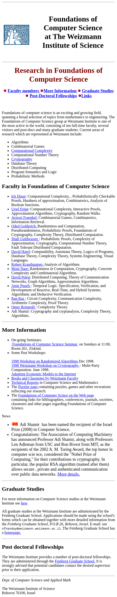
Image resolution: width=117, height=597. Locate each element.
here (24, 503)
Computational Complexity (32, 151)
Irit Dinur (18, 196)
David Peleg (20, 277)
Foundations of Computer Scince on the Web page (56, 395)
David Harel (20, 252)
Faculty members (24, 90)
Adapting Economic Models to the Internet (43, 374)
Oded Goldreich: (24, 226)
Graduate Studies (98, 90)
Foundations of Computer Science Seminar (44, 344)
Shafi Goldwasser (25, 239)
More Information (60, 90)
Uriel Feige (19, 209)
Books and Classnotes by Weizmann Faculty (44, 378)
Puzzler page (28, 387)
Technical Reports (25, 382)
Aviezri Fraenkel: (24, 218)
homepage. (12, 533)
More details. (68, 474)
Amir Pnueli (21, 286)
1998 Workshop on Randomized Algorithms (45, 361)
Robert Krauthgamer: (27, 264)
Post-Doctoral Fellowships (53, 95)
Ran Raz (18, 298)
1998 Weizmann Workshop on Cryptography (45, 365)
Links (86, 95)
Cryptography (21, 159)
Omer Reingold (23, 307)
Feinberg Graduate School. (75, 561)
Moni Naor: (20, 269)
